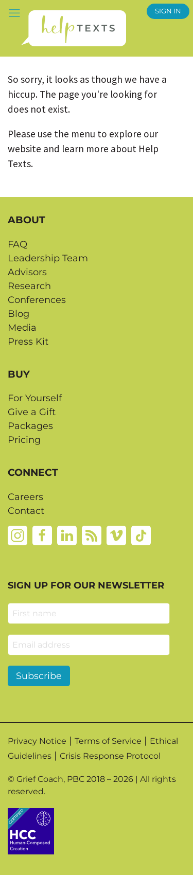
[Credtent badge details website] (31, 830)
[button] (14, 12)
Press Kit (28, 341)
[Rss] (91, 535)
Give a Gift (32, 412)
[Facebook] (42, 535)
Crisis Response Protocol (110, 756)
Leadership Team (48, 258)
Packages (30, 426)
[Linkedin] (67, 535)
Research (29, 286)
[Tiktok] (141, 535)
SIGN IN (168, 11)
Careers (25, 497)
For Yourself (35, 398)
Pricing (24, 439)
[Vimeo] (116, 535)
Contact (26, 510)
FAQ (17, 244)
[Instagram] (17, 535)
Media (22, 327)
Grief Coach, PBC (50, 779)
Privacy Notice (37, 741)
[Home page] (73, 28)
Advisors (27, 272)
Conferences (37, 300)
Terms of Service (108, 741)
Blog (18, 313)
